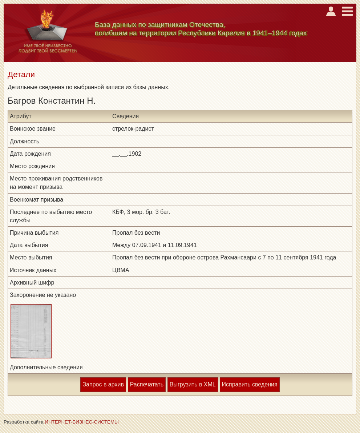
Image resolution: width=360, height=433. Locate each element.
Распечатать (146, 384)
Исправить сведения (250, 384)
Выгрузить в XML (193, 384)
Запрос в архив (103, 384)
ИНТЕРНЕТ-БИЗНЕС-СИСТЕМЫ (82, 422)
